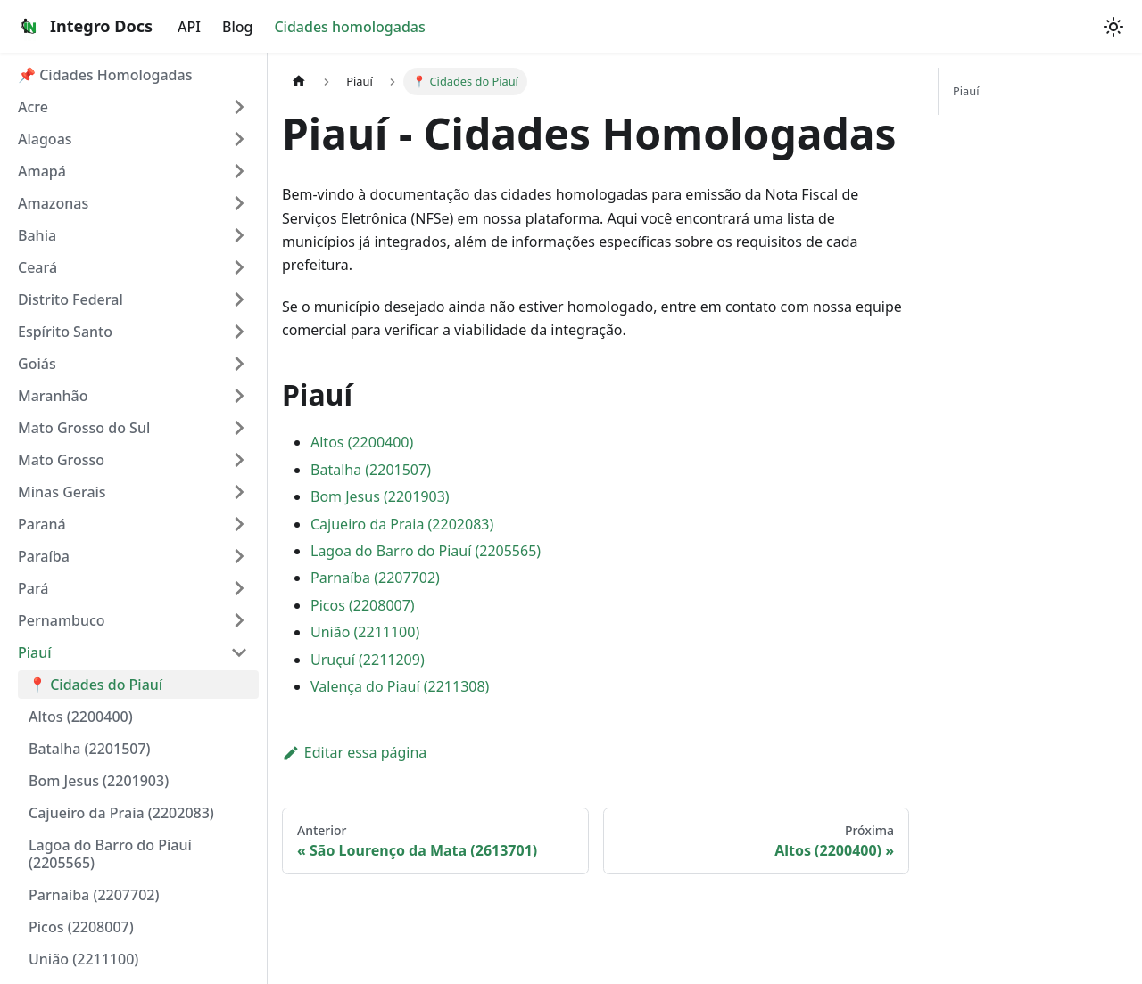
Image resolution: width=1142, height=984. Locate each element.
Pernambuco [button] (61, 620)
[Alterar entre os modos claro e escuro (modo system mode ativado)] (1113, 26)
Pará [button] (33, 588)
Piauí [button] (35, 652)
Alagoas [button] (45, 139)
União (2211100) (83, 959)
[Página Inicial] (299, 81)
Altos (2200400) (81, 716)
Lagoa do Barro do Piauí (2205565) (110, 854)
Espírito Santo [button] (65, 331)
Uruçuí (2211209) (367, 659)
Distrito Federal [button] (70, 299)
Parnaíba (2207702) (94, 895)
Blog (237, 27)
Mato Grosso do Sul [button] (84, 428)
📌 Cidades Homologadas (105, 75)
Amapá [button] (42, 171)
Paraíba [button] (44, 556)
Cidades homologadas (349, 27)
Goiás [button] (37, 363)
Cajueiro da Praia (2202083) (121, 813)
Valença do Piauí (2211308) (399, 686)
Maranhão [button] (52, 396)
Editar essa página (354, 752)
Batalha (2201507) (90, 748)
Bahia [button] (37, 235)
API (189, 27)
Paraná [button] (42, 524)
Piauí (966, 91)
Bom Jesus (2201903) (99, 781)
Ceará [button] (37, 267)
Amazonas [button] (53, 203)
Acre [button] (33, 107)
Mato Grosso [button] (61, 460)
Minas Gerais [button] (62, 492)
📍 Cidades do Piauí (95, 684)
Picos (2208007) (81, 927)
